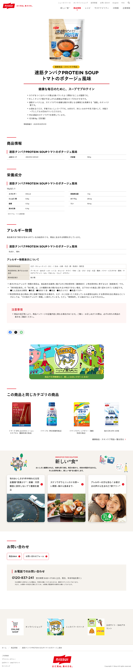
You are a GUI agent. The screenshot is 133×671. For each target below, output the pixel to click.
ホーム (4, 648)
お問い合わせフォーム (35, 556)
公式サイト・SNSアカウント (11, 663)
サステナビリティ (101, 8)
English (116, 3)
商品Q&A (13, 556)
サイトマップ (6, 666)
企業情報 (126, 8)
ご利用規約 (5, 656)
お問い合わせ (105, 3)
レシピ (87, 8)
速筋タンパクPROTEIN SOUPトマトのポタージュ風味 (42, 648)
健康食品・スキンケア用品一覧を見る (108, 439)
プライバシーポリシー (9, 659)
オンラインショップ (80, 3)
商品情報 (77, 8)
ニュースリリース (64, 3)
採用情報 (94, 3)
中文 (123, 3)
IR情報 (116, 8)
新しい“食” (64, 8)
